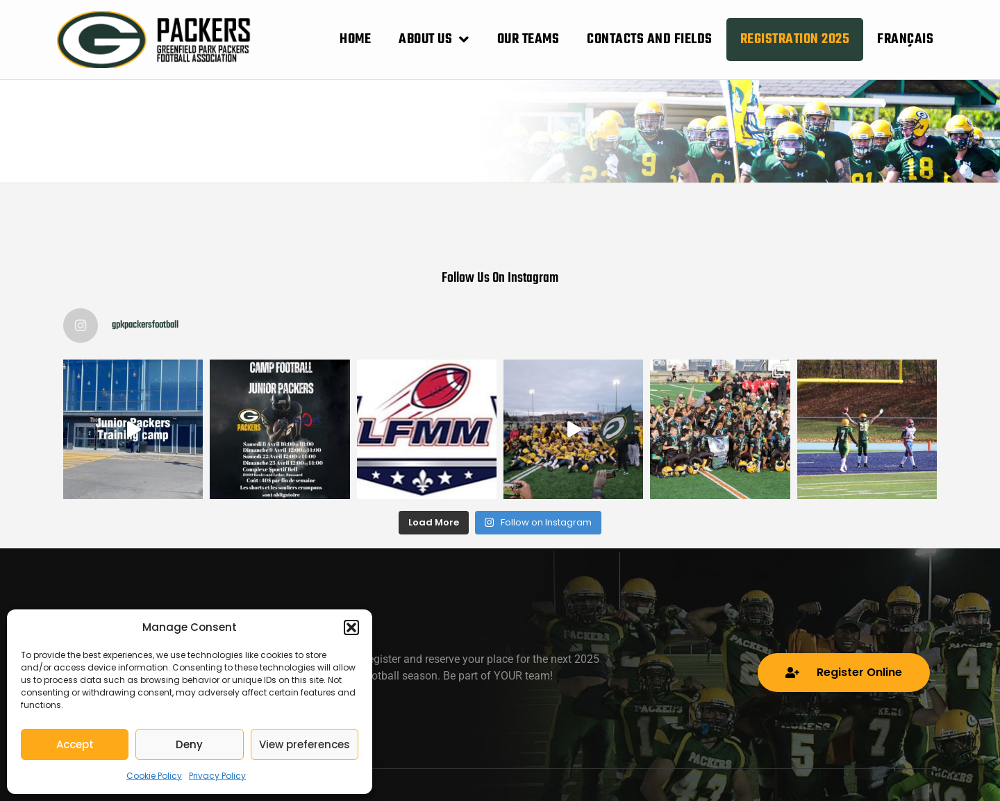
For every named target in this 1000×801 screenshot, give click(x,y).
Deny (189, 744)
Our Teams (528, 39)
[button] (351, 627)
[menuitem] (905, 39)
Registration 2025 (795, 39)
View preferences (304, 744)
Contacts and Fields (649, 39)
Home (355, 39)
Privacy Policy (217, 776)
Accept (75, 744)
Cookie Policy (154, 776)
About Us (434, 39)
